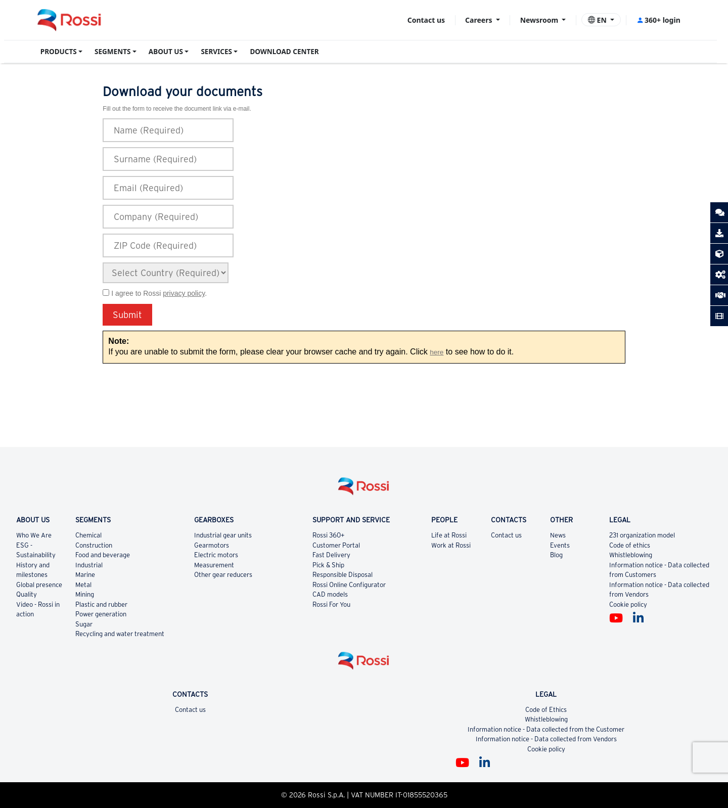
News (558, 535)
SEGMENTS (112, 51)
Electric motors (216, 555)
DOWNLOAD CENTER (284, 51)
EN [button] (598, 20)
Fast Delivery (331, 555)
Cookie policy (628, 604)
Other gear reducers (223, 574)
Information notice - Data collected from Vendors (546, 739)
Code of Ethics (546, 709)
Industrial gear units (223, 535)
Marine (85, 574)
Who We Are (34, 535)
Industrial (89, 565)
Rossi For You (331, 604)
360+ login (658, 20)
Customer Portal (336, 545)
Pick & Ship (328, 565)
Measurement (214, 565)
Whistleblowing (630, 555)
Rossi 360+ (328, 535)
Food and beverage (102, 555)
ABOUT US (166, 51)
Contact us (426, 20)
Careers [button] (479, 20)
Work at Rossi (451, 545)
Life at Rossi (449, 535)
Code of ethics (629, 545)
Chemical (88, 535)
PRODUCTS (58, 51)
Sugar (84, 624)
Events (560, 545)
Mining (84, 594)
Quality (26, 594)
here (436, 352)
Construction (93, 545)
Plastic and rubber (101, 604)
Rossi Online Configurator (349, 585)
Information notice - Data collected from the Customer (546, 729)
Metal (83, 585)
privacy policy (184, 293)
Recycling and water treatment (119, 634)
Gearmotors (211, 545)
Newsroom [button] (540, 20)
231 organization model (642, 535)
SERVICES (216, 51)
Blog (556, 555)
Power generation (100, 614)
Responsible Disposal (342, 574)
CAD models (330, 594)
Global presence (39, 585)
